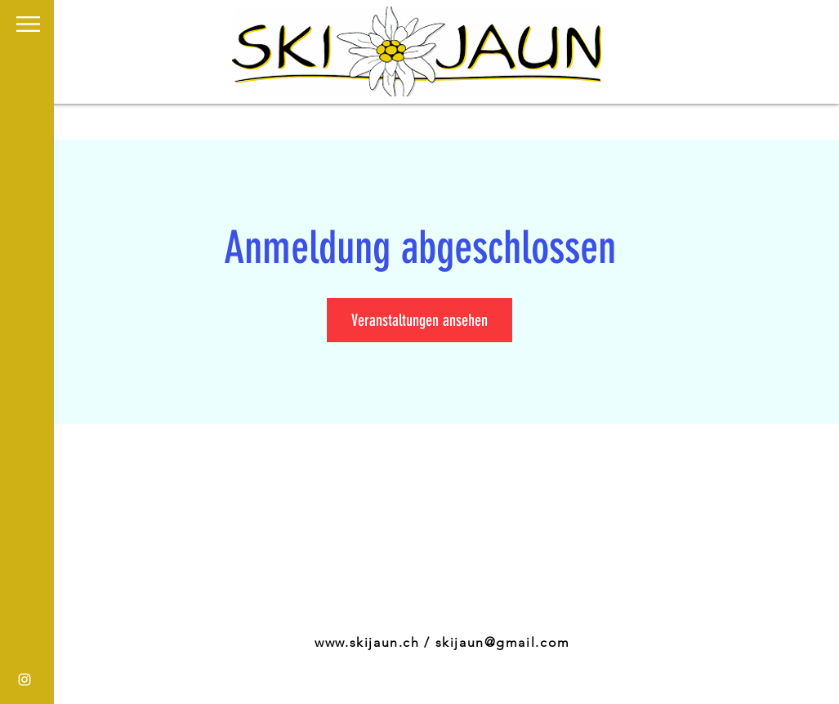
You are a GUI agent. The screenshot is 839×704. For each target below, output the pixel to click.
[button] (28, 24)
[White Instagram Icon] (24, 679)
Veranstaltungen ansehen (419, 320)
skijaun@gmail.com (502, 642)
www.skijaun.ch (367, 642)
